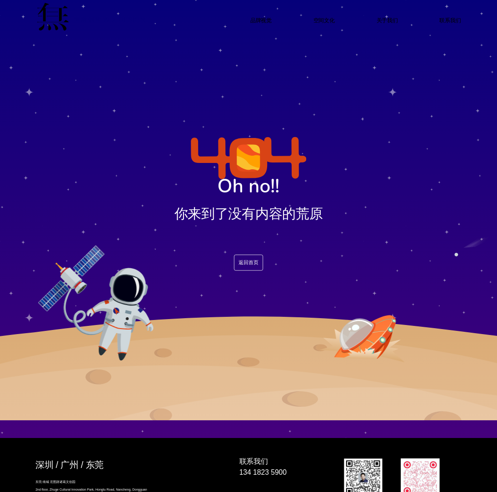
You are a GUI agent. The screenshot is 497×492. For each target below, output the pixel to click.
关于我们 (387, 20)
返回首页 (248, 262)
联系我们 (450, 20)
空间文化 (324, 20)
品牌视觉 (261, 20)
